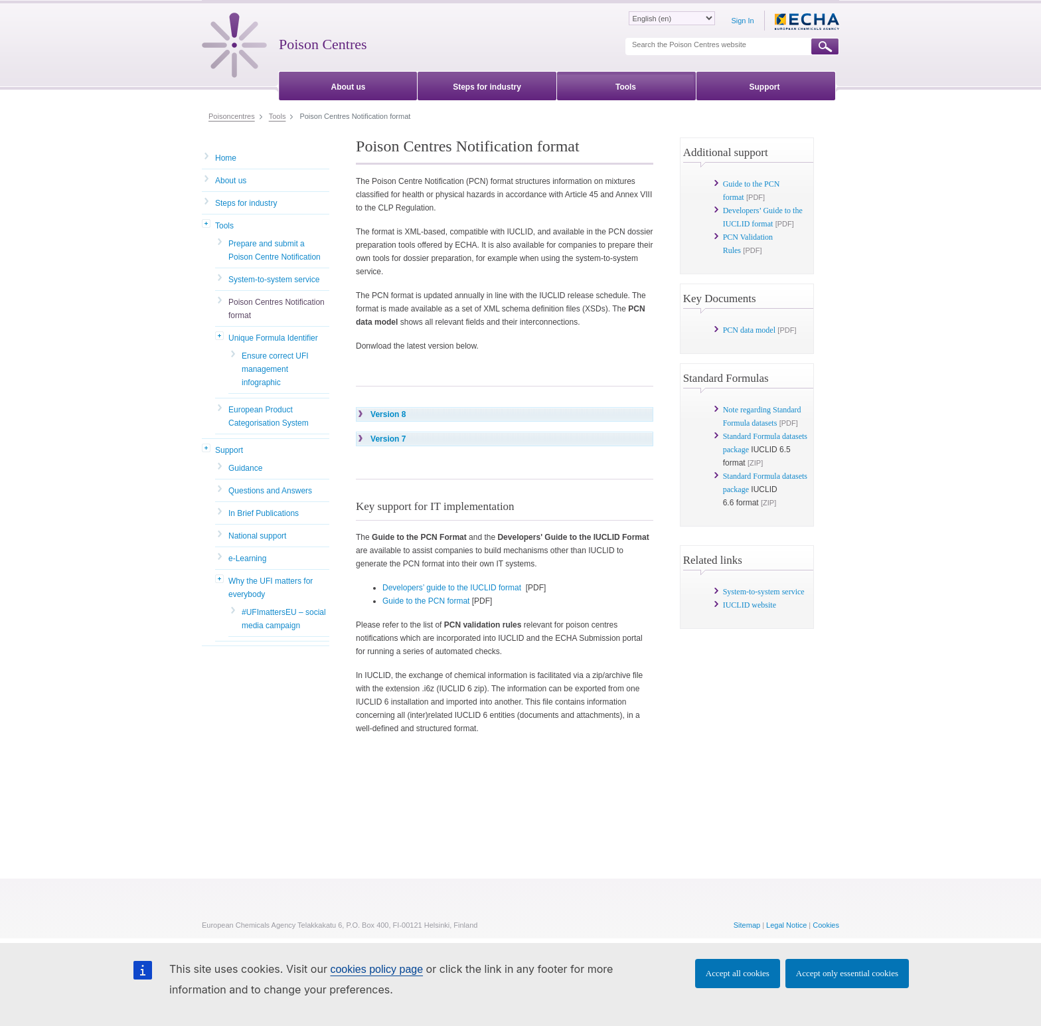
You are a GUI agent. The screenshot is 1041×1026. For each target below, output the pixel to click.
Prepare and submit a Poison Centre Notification (274, 250)
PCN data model (749, 330)
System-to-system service (273, 279)
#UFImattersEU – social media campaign (284, 619)
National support (257, 536)
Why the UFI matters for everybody (270, 587)
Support (229, 450)
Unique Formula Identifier (273, 338)
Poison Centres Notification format (276, 309)
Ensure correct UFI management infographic (275, 369)
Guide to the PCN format (425, 601)
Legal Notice (786, 925)
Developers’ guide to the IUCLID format (451, 587)
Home (225, 158)
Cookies (826, 925)
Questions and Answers (270, 490)
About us (230, 180)
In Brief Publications (263, 513)
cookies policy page (376, 969)
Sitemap (747, 925)
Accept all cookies (737, 973)
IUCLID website (749, 605)
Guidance (245, 468)
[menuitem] (348, 85)
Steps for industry (246, 203)
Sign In (742, 21)
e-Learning (247, 558)
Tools (224, 225)
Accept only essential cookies (847, 973)
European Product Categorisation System (268, 416)
